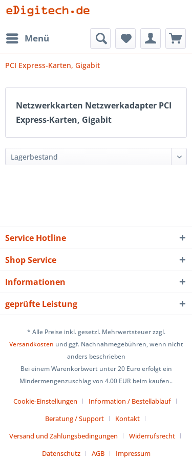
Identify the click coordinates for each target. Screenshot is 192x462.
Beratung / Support (74, 418)
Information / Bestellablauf (130, 401)
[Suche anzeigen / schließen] (100, 38)
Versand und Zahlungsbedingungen (63, 436)
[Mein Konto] (150, 38)
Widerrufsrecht (152, 436)
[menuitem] (27, 38)
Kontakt (127, 418)
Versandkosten (31, 344)
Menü (27, 37)
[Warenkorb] (175, 38)
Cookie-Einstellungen (45, 401)
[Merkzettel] (125, 38)
